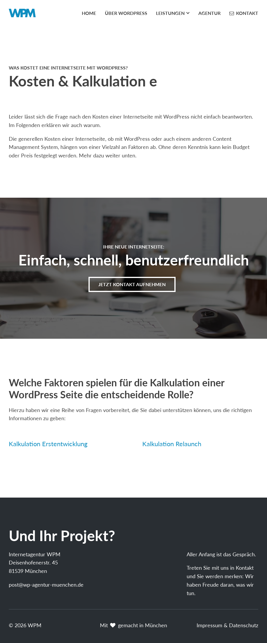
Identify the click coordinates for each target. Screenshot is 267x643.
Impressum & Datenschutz (227, 625)
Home (89, 13)
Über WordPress (126, 13)
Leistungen (170, 13)
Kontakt (247, 13)
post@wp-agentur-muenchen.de (46, 584)
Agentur (209, 13)
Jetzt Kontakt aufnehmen (132, 284)
